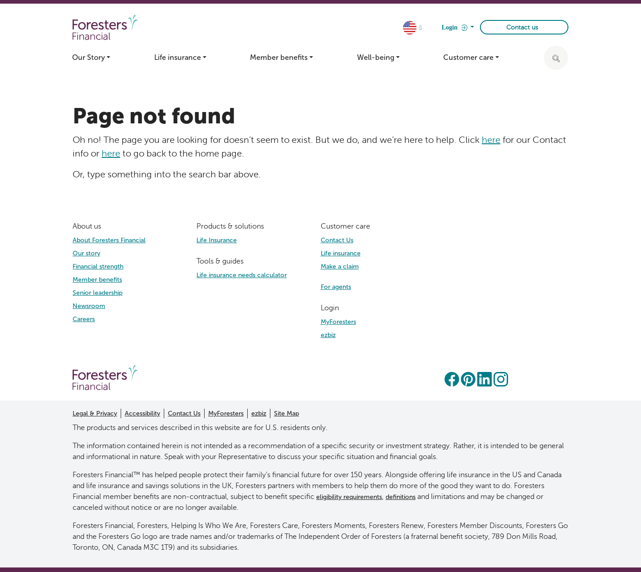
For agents (336, 287)
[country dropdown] (413, 28)
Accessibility (142, 413)
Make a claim (340, 266)
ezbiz (328, 335)
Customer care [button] (468, 57)
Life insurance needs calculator (241, 275)
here (491, 139)
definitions (401, 497)
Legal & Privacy (95, 413)
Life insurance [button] (177, 57)
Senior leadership (97, 293)
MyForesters (338, 322)
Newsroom (89, 306)
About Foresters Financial (109, 240)
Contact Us (337, 240)
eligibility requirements (349, 497)
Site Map (286, 413)
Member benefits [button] (279, 57)
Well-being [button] (375, 57)
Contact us (522, 27)
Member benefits (97, 280)
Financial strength (98, 266)
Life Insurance (216, 240)
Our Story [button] (88, 57)
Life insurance (341, 253)
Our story (86, 253)
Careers (84, 319)
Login (455, 28)
